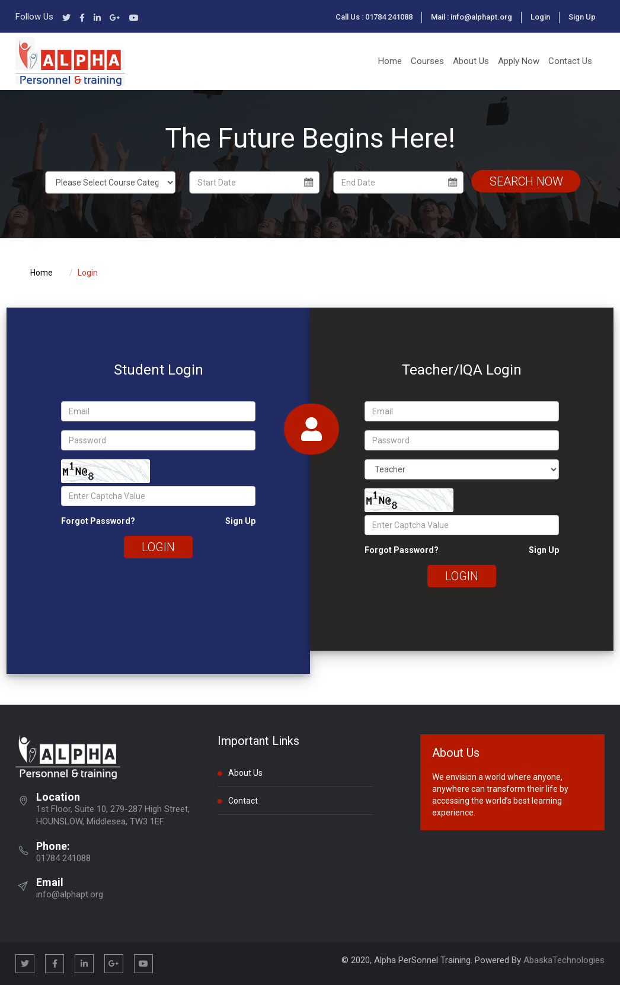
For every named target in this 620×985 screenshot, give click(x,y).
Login (540, 16)
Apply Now (518, 61)
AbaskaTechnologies (564, 960)
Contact (238, 800)
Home (390, 61)
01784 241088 (63, 858)
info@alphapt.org (69, 894)
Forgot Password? (98, 521)
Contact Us (570, 61)
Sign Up (582, 16)
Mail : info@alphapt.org (471, 16)
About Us (471, 61)
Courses (427, 61)
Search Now (526, 181)
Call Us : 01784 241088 (374, 16)
